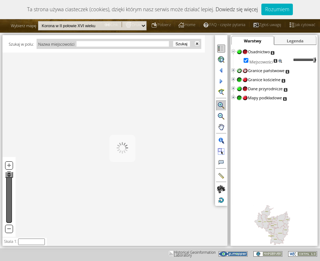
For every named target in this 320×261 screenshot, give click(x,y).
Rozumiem (277, 9)
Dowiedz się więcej (236, 9)
